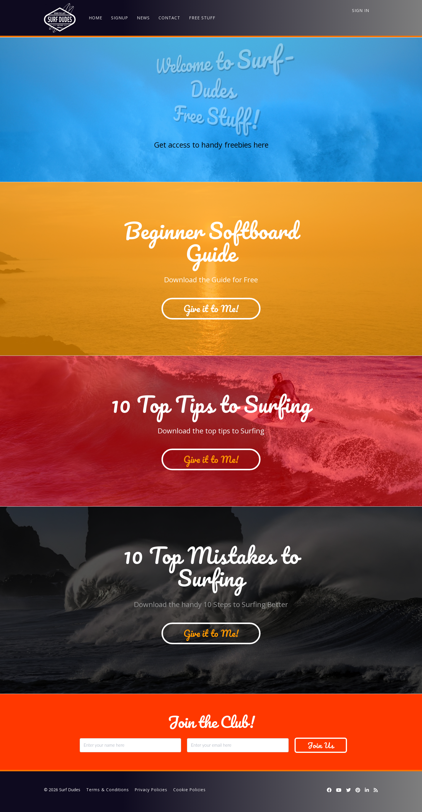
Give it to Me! (211, 308)
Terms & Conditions (107, 789)
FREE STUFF (202, 17)
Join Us (320, 745)
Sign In (360, 10)
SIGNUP (119, 17)
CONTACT (169, 17)
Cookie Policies (189, 789)
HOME (95, 17)
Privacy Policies (151, 789)
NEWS (143, 17)
